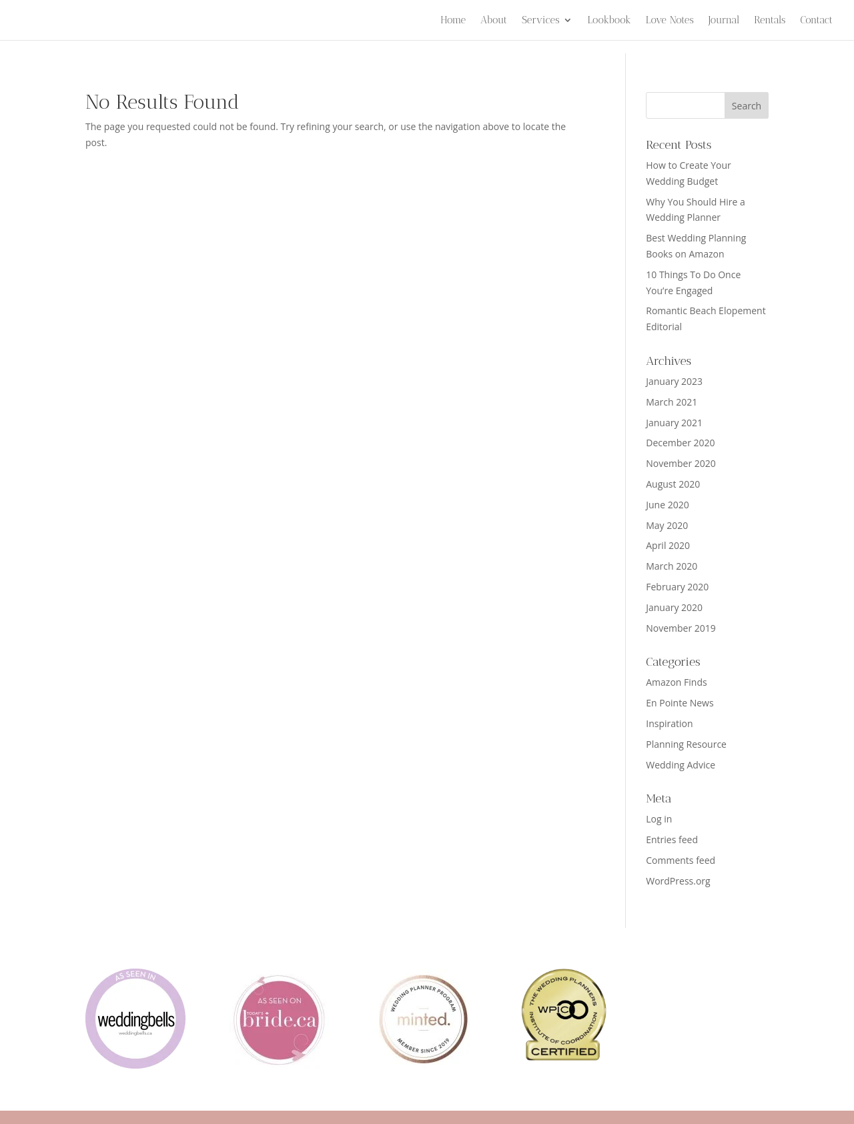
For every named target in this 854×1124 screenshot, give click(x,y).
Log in (659, 818)
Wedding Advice (680, 764)
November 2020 (681, 463)
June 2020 (667, 504)
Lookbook (608, 20)
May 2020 (667, 525)
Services (541, 20)
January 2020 (674, 607)
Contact (816, 20)
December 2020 (680, 442)
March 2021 (671, 402)
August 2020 (673, 484)
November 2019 (681, 628)
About (493, 20)
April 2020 (668, 545)
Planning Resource (686, 744)
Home (453, 20)
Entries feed (672, 839)
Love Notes (670, 20)
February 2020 (677, 586)
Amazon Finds (676, 682)
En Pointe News (679, 702)
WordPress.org (678, 881)
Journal (724, 20)
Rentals (769, 20)
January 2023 (674, 381)
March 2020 (671, 566)
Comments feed (680, 860)
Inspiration (669, 723)
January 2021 (674, 422)
